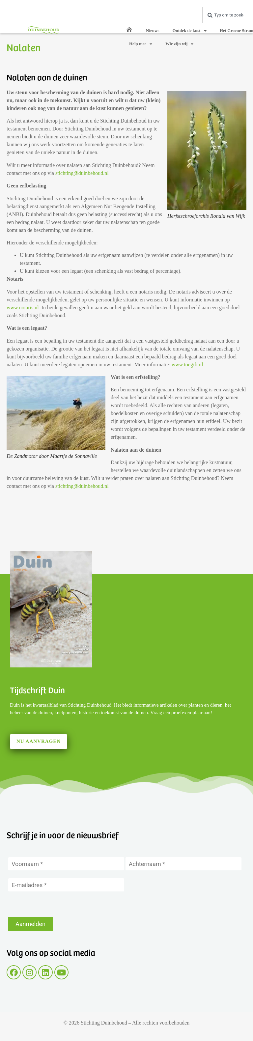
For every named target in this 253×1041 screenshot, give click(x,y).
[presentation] (58, 904)
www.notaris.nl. (23, 307)
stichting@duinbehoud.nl (82, 173)
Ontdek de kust (189, 30)
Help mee (140, 44)
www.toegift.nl (187, 364)
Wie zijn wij (179, 44)
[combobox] (227, 15)
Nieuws (152, 30)
